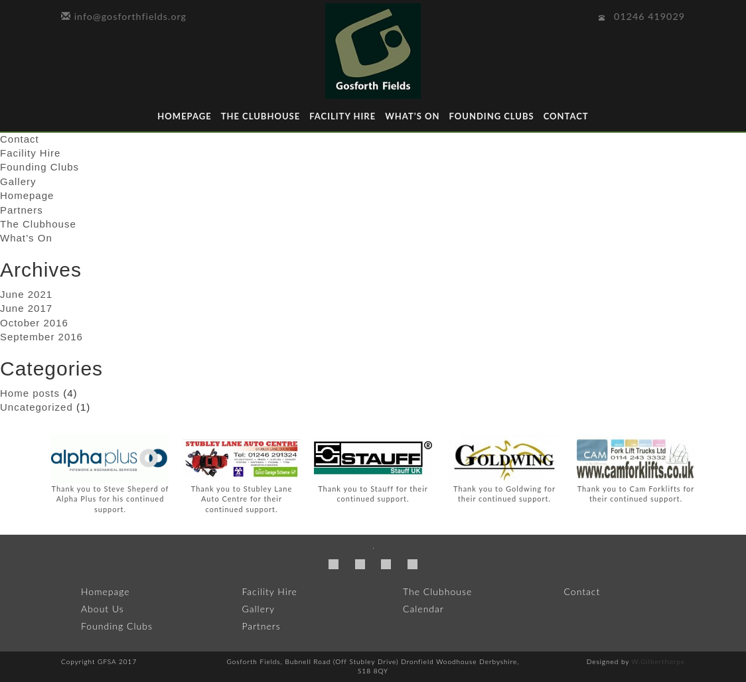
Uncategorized (36, 407)
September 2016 (41, 336)
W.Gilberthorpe (658, 661)
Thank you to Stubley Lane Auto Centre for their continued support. (241, 498)
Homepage (184, 116)
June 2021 (26, 294)
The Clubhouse (261, 116)
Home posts (30, 393)
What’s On (412, 116)
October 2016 (34, 322)
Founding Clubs (491, 116)
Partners (21, 210)
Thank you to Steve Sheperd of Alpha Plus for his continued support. (110, 498)
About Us (102, 608)
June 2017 (26, 308)
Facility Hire (342, 116)
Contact (566, 116)
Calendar (423, 608)
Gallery (18, 181)
